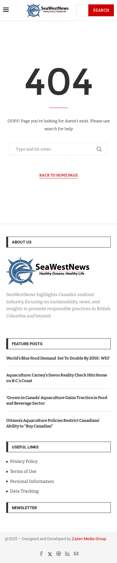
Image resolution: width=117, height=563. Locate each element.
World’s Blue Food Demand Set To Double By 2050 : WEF (58, 358)
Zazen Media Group (89, 538)
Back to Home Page (58, 175)
